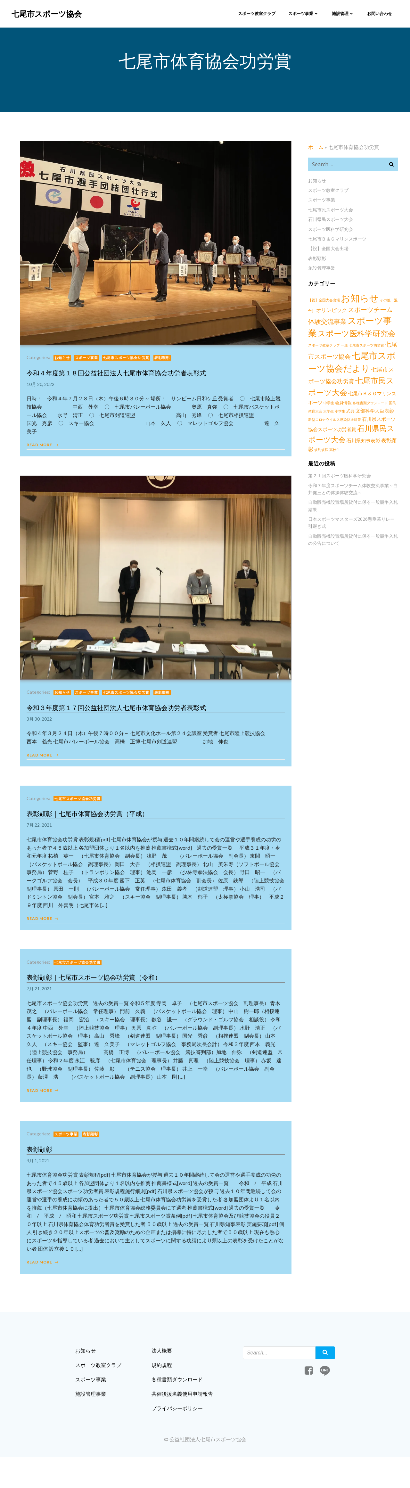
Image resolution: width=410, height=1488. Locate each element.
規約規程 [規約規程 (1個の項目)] (364, 441)
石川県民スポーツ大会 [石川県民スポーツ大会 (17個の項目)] (354, 430)
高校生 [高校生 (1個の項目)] (378, 441)
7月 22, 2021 (42, 838)
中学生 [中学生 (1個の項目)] (391, 396)
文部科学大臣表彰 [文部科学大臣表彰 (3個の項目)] (343, 413)
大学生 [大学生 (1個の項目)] (387, 405)
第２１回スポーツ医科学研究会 (337, 467)
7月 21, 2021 (42, 1004)
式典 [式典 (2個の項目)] (318, 413)
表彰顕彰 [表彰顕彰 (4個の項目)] (346, 440)
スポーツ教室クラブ (256, 12)
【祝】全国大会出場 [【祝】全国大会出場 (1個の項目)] (322, 304)
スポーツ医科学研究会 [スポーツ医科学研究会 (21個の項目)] (345, 336)
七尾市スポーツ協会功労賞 (129, 365)
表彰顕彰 (165, 365)
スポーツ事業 (302, 12)
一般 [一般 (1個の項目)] (328, 348)
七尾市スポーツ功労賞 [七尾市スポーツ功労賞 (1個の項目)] (350, 348)
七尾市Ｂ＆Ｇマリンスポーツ (335, 243)
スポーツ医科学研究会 (328, 233)
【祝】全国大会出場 (326, 252)
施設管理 (342, 12)
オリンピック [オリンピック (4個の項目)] (329, 314)
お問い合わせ (378, 12)
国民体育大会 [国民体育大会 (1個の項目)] (370, 405)
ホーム (314, 151)
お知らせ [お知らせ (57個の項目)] (358, 301)
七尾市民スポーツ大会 (328, 213)
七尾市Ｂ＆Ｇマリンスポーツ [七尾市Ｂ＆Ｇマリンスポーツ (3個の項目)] (354, 396)
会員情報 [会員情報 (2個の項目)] (314, 405)
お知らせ (65, 365)
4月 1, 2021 (40, 1179)
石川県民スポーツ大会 (328, 223)
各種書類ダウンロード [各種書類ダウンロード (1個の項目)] (341, 405)
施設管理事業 (319, 272)
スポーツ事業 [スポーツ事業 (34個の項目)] (365, 324)
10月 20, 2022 (43, 391)
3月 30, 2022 (42, 729)
